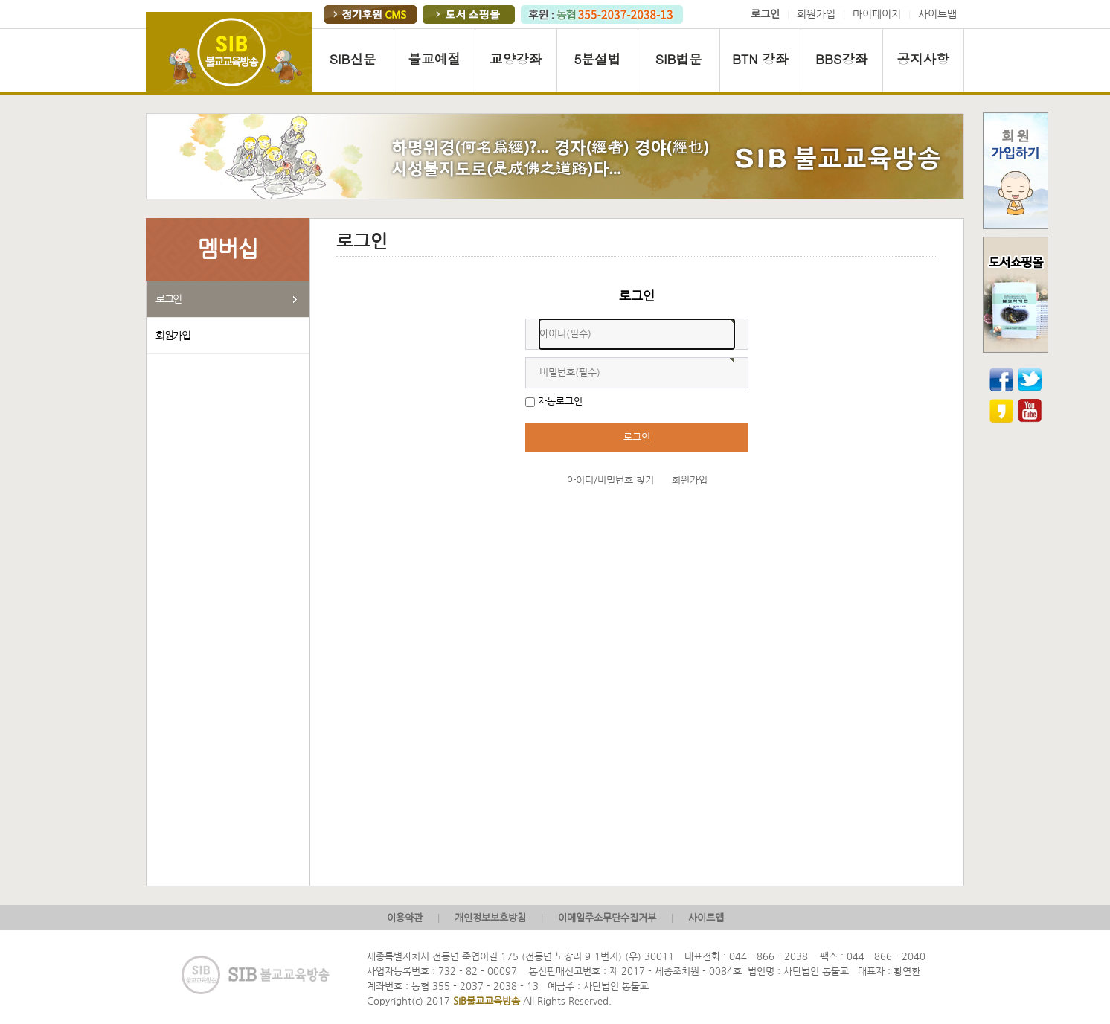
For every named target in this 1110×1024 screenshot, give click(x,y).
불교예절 (434, 58)
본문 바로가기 (0, 0)
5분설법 (597, 58)
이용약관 (405, 918)
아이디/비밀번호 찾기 (610, 480)
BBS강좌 (841, 58)
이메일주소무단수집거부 (607, 918)
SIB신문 (353, 58)
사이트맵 (937, 14)
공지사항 (923, 58)
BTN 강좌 (760, 58)
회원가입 (816, 14)
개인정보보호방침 (490, 918)
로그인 (168, 299)
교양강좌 (516, 58)
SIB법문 (678, 58)
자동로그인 (560, 401)
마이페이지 (877, 14)
